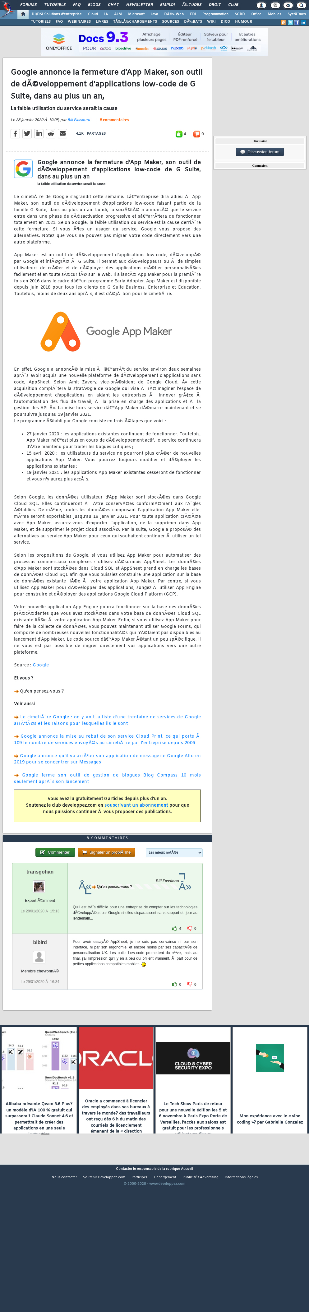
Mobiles (274, 14)
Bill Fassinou (78, 139)
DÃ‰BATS (193, 22)
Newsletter (139, 4)
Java (154, 14)
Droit (214, 4)
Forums (28, 4)
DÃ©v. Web (174, 14)
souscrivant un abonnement (136, 825)
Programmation (215, 14)
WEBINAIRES (79, 22)
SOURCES (170, 22)
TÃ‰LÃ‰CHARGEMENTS (135, 22)
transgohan (39, 930)
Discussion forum (259, 152)
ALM (118, 14)
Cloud (93, 14)
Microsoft (136, 14)
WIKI (211, 22)
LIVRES (102, 22)
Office (256, 14)
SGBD (240, 14)
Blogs (94, 4)
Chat (113, 4)
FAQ (76, 4)
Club (233, 4)
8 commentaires (114, 139)
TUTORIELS (41, 22)
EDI (193, 14)
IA (106, 14)
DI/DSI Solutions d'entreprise (57, 14)
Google (41, 685)
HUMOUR (243, 22)
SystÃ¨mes (297, 14)
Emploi (167, 4)
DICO (225, 22)
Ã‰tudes (192, 4)
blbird (40, 1001)
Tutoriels (55, 4)
